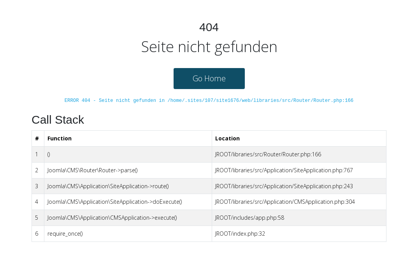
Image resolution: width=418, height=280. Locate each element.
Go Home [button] (209, 78)
